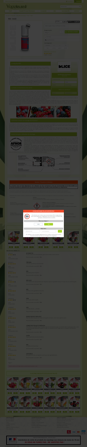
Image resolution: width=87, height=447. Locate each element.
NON (38, 224)
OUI (48, 224)
